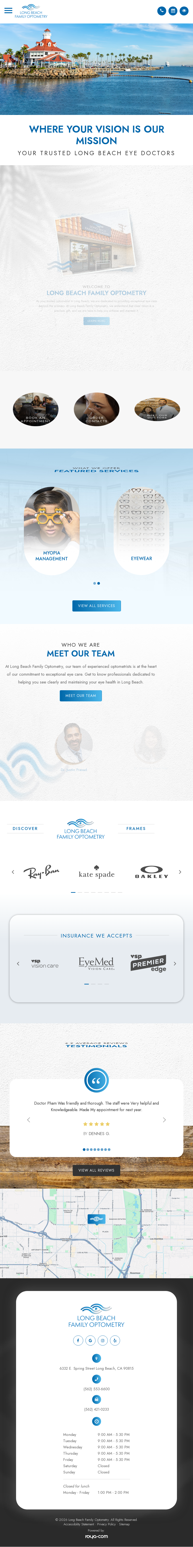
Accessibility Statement (79, 1524)
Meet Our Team (74, 695)
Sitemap (124, 1524)
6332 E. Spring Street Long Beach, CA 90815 (97, 1368)
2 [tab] (98, 583)
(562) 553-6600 (96, 1389)
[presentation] (13, 872)
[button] (73, 892)
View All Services (96, 605)
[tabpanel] (52, 531)
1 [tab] (94, 583)
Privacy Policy (106, 1524)
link (3, 1191)
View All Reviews (96, 1170)
